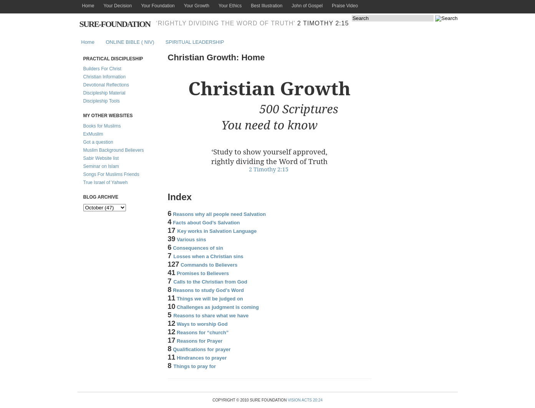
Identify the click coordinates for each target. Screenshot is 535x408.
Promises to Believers (203, 273)
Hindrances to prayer (202, 358)
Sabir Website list (101, 158)
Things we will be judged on (210, 299)
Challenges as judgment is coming (218, 307)
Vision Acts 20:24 (305, 400)
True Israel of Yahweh (105, 182)
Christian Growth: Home (216, 57)
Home (88, 5)
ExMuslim (93, 134)
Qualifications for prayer (201, 349)
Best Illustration (266, 5)
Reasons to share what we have (211, 315)
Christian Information (104, 77)
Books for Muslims (102, 126)
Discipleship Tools (101, 101)
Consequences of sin (198, 248)
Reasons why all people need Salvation (219, 214)
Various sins (191, 239)
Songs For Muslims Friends (111, 174)
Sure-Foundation (115, 24)
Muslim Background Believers (113, 150)
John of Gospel (307, 5)
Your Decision (118, 5)
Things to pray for (195, 366)
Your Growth (196, 5)
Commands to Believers (209, 265)
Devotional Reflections (106, 85)
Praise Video (345, 5)
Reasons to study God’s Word (208, 290)
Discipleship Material (104, 93)
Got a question (98, 142)
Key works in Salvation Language (217, 231)
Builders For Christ (102, 68)
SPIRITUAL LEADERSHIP (195, 42)
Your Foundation (158, 5)
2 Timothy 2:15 (323, 23)
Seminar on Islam (101, 166)
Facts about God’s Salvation (206, 223)
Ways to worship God (202, 324)
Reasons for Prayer (199, 341)
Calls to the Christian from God (210, 282)
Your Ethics (230, 5)
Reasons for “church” (203, 332)
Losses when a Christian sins (208, 256)
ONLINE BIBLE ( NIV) (130, 42)
